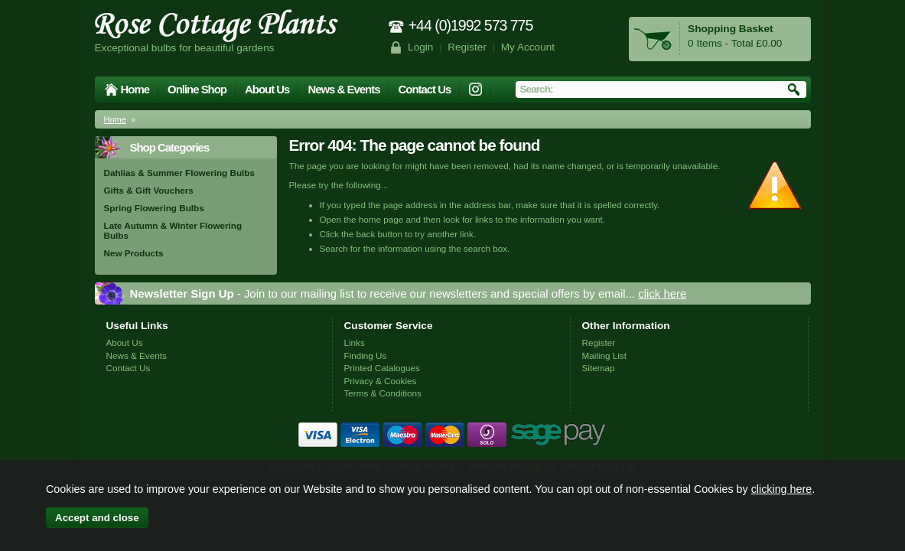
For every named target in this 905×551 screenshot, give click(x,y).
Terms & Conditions (383, 393)
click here (662, 293)
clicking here (781, 489)
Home (135, 89)
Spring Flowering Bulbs (154, 208)
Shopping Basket (730, 28)
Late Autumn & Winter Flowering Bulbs (173, 230)
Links (354, 342)
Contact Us (424, 89)
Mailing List (604, 355)
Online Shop (197, 89)
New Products (134, 253)
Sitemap (598, 368)
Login (420, 47)
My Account (528, 47)
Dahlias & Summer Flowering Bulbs (179, 173)
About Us (267, 89)
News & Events (343, 89)
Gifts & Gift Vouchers (149, 190)
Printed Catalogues (382, 368)
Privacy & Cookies (380, 381)
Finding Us (365, 355)
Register (467, 47)
